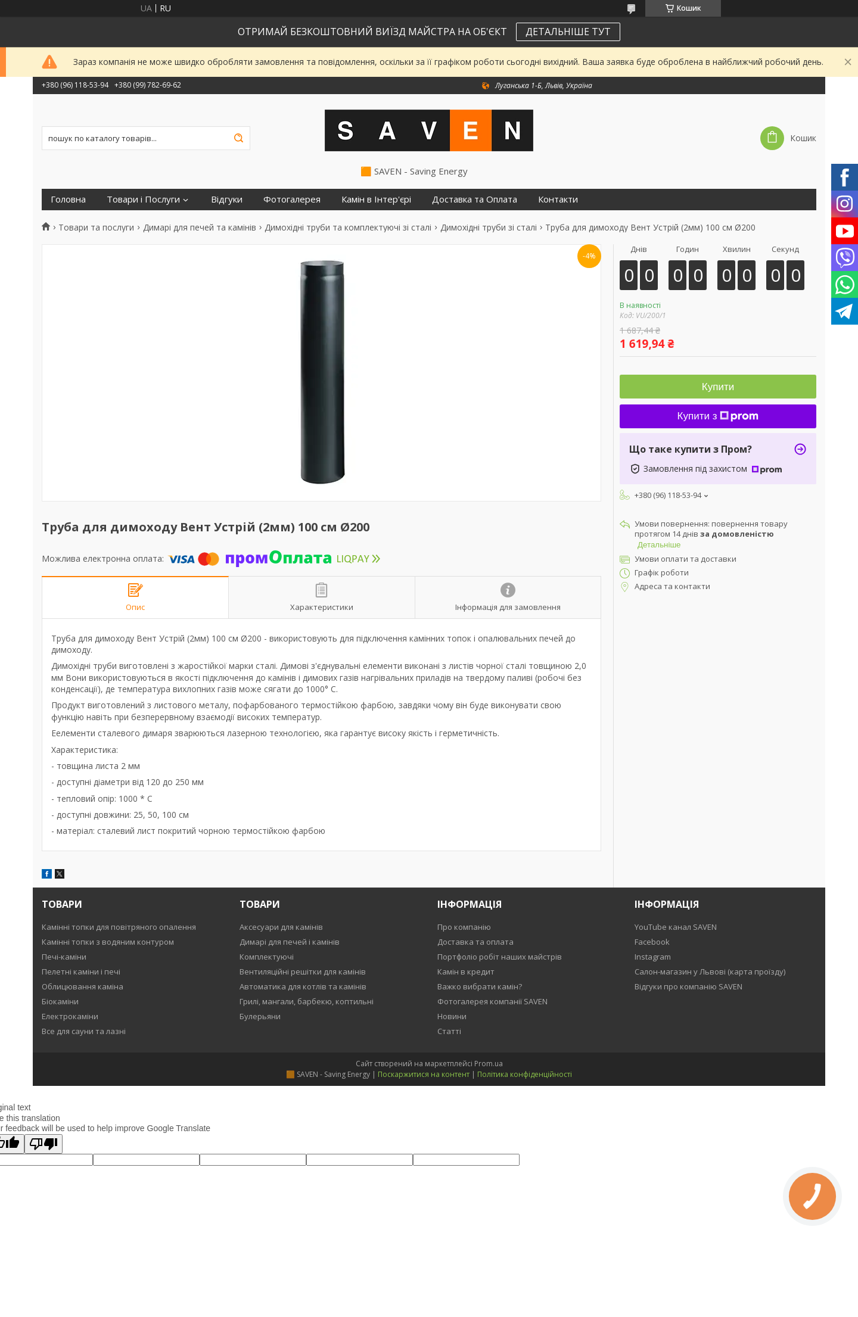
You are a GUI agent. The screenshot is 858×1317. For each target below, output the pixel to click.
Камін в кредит (466, 971)
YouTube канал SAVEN (676, 926)
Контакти (558, 199)
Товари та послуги (96, 227)
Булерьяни (260, 1016)
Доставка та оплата (475, 941)
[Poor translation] (43, 1144)
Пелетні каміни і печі (81, 971)
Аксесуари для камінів (281, 926)
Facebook (652, 941)
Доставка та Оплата (474, 199)
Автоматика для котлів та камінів (303, 986)
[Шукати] (238, 138)
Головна (68, 199)
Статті (449, 1031)
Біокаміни (60, 1001)
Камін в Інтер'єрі (376, 199)
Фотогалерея (292, 199)
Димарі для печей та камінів (199, 227)
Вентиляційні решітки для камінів (303, 971)
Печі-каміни (64, 956)
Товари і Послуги (143, 199)
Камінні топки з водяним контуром (108, 941)
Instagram (653, 956)
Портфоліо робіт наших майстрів (499, 956)
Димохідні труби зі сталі (488, 227)
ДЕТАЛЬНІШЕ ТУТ (568, 31)
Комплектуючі (267, 956)
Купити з (718, 416)
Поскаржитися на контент (424, 1074)
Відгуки (227, 199)
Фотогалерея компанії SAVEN (492, 1001)
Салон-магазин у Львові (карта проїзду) (710, 971)
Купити (718, 387)
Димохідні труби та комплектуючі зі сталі (348, 227)
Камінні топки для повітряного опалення (119, 926)
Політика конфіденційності (524, 1074)
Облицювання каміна (82, 986)
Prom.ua (488, 1063)
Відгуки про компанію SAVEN (688, 986)
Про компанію (464, 926)
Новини (452, 1016)
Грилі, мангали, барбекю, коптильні (307, 1001)
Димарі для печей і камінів (290, 941)
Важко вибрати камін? (479, 986)
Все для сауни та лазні (84, 1031)
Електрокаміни (70, 1016)
